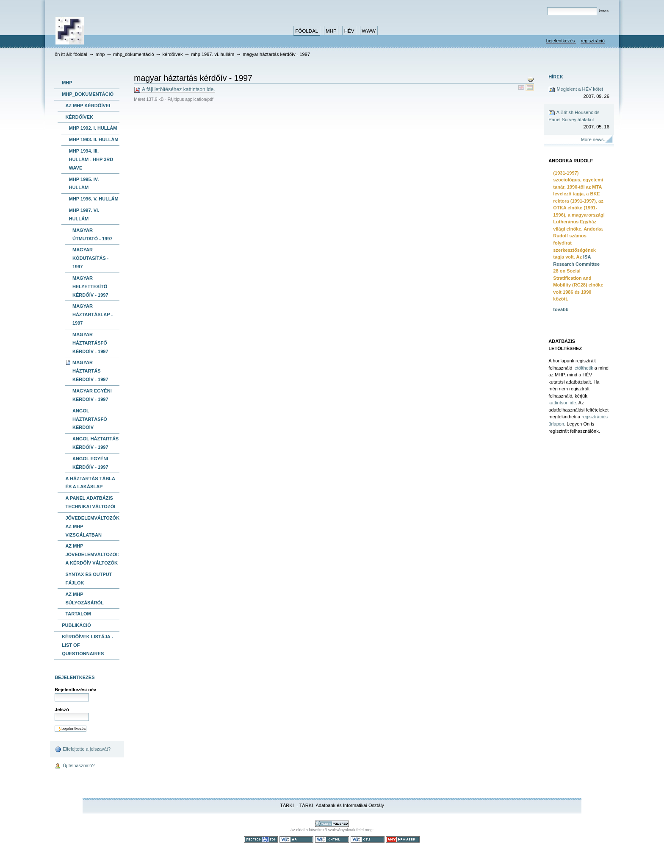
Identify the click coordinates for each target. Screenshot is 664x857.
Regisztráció (592, 40)
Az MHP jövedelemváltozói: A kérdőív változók (92, 554)
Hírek (555, 76)
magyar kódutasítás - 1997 (90, 258)
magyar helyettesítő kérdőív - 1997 (90, 286)
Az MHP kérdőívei (87, 105)
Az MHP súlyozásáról (84, 598)
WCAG (296, 839)
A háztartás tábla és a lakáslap (90, 483)
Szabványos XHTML (332, 839)
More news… (595, 139)
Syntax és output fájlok (88, 578)
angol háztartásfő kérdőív (89, 419)
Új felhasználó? (75, 766)
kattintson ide (562, 402)
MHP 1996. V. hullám (94, 198)
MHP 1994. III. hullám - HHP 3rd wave (91, 159)
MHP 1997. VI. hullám (212, 54)
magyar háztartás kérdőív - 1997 (90, 371)
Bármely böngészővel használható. (403, 839)
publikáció (76, 625)
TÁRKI (287, 805)
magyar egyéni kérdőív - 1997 (92, 395)
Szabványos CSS (368, 839)
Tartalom (78, 613)
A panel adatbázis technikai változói (90, 502)
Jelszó (62, 709)
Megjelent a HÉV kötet (578, 93)
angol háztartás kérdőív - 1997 (95, 443)
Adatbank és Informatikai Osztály (349, 805)
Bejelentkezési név (75, 689)
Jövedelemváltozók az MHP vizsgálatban (92, 526)
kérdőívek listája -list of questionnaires (87, 645)
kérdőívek (173, 54)
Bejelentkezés (561, 40)
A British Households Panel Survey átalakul (578, 119)
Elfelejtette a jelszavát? (83, 749)
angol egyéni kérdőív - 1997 (90, 463)
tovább (560, 309)
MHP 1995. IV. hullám (84, 183)
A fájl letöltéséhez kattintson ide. (174, 89)
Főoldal (306, 30)
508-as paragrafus (261, 839)
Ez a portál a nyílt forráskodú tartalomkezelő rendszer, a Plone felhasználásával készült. (332, 824)
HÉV (349, 30)
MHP (331, 30)
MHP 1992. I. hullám (93, 128)
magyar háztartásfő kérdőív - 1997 (90, 343)
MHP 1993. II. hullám (94, 139)
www (369, 30)
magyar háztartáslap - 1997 (92, 314)
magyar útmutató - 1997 (92, 234)
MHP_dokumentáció (133, 54)
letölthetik (583, 367)
